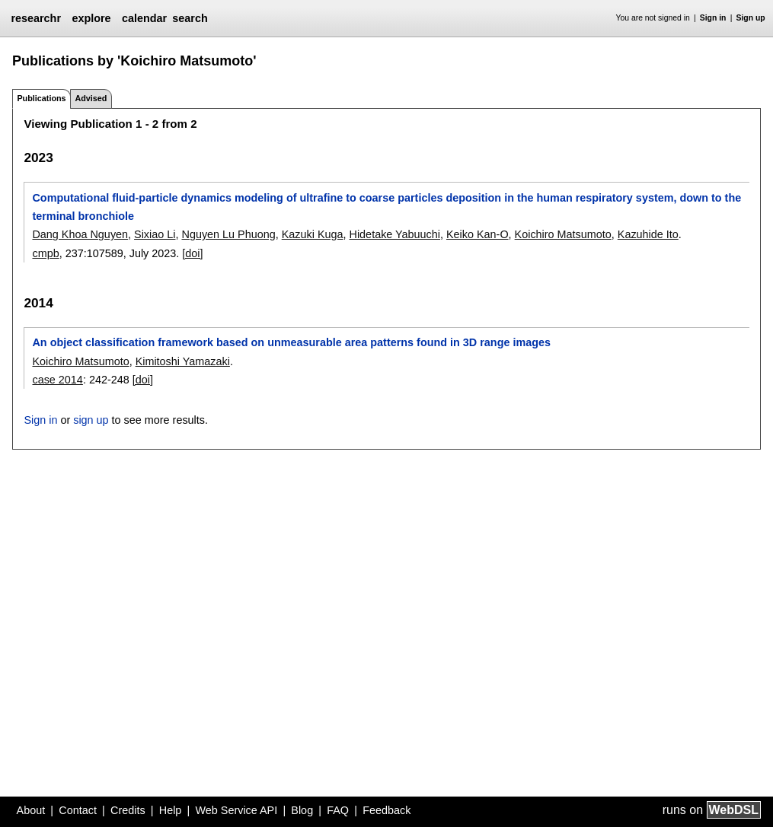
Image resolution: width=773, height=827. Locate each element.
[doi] (192, 253)
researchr (36, 18)
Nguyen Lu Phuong (228, 234)
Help (170, 810)
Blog (302, 810)
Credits (127, 810)
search (189, 18)
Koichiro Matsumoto (563, 234)
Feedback (386, 810)
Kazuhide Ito (648, 234)
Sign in (713, 18)
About (31, 810)
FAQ (338, 810)
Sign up (750, 18)
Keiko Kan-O (477, 234)
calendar (144, 18)
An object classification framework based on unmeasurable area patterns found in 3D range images (291, 342)
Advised (91, 98)
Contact (78, 810)
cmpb (45, 253)
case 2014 (57, 380)
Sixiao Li (154, 234)
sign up (90, 420)
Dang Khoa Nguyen (80, 234)
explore (91, 18)
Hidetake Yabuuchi (395, 234)
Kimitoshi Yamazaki (183, 361)
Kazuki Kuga (312, 234)
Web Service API (236, 810)
